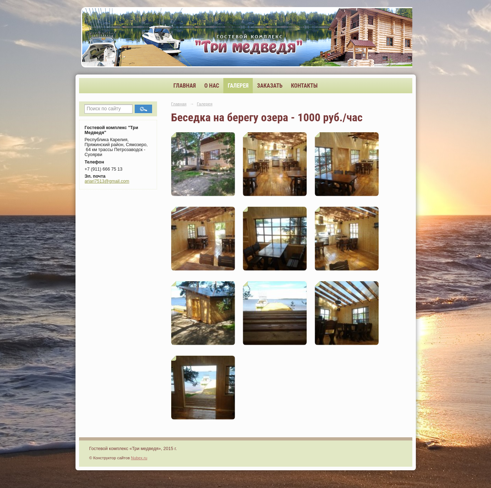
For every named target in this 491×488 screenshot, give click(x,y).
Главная (184, 85)
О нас (211, 85)
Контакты (304, 85)
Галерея (238, 85)
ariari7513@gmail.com (107, 181)
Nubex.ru (139, 458)
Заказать (270, 85)
